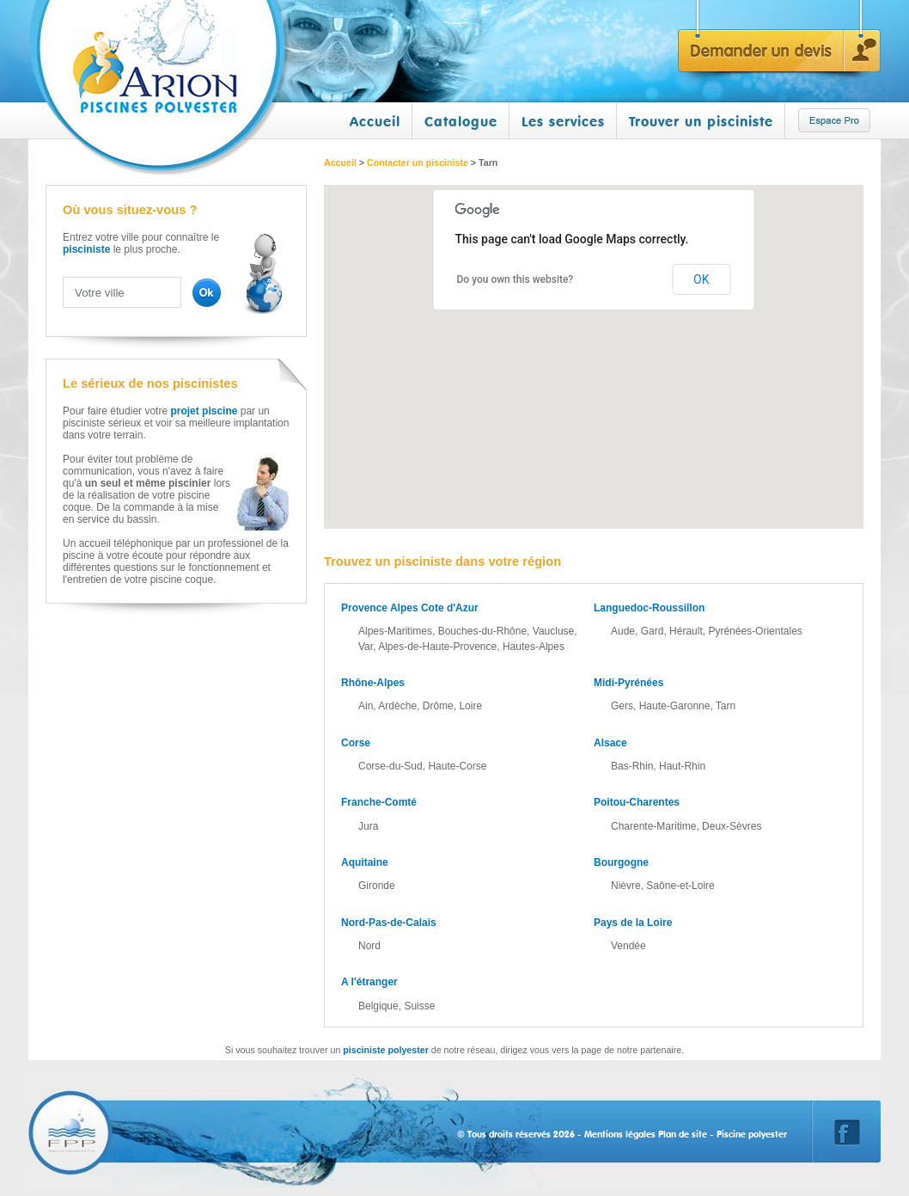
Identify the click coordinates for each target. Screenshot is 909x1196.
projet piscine (203, 411)
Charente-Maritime (653, 826)
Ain (365, 706)
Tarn (725, 706)
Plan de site (682, 1134)
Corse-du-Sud (390, 766)
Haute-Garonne (675, 706)
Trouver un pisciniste (701, 121)
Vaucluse (553, 631)
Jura (368, 826)
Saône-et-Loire (680, 886)
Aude (623, 631)
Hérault (686, 631)
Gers (622, 706)
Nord (369, 946)
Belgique (378, 1006)
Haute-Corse (457, 766)
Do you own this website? (515, 279)
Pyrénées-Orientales (755, 631)
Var (365, 647)
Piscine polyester (752, 1134)
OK (701, 279)
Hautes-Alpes (533, 647)
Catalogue (460, 121)
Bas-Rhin (632, 766)
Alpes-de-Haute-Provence (437, 647)
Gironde (376, 886)
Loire (470, 706)
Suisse (419, 1006)
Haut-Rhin (682, 766)
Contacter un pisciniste (417, 162)
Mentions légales (620, 1134)
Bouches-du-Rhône (482, 631)
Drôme (438, 706)
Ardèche (397, 706)
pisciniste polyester (386, 1050)
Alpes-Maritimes (395, 631)
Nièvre (626, 886)
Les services (563, 121)
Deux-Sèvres (731, 826)
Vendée (628, 946)
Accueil (375, 121)
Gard (652, 631)
